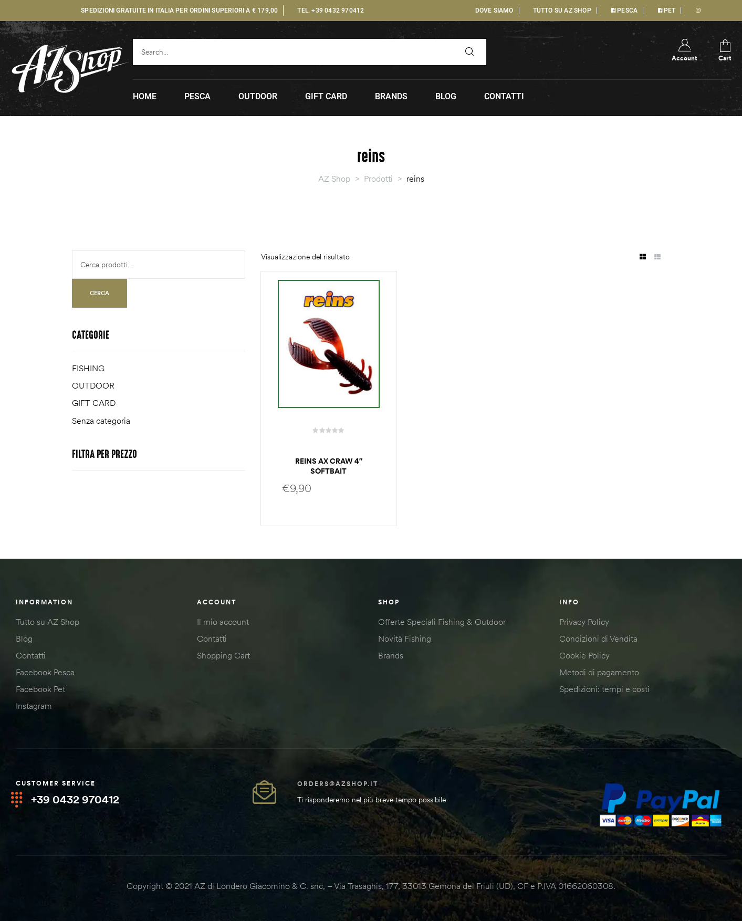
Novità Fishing (404, 638)
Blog (24, 638)
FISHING (88, 368)
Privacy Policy (584, 621)
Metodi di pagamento (599, 672)
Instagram (34, 705)
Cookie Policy (584, 655)
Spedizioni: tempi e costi (604, 689)
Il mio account (223, 621)
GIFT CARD (94, 402)
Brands (390, 655)
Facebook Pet (40, 689)
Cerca (99, 293)
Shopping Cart (223, 655)
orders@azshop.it (337, 784)
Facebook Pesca (45, 672)
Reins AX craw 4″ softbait (329, 466)
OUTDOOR (93, 385)
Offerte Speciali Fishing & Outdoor (442, 621)
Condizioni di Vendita (598, 638)
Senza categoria (101, 420)
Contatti (31, 655)
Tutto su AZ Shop (47, 621)
